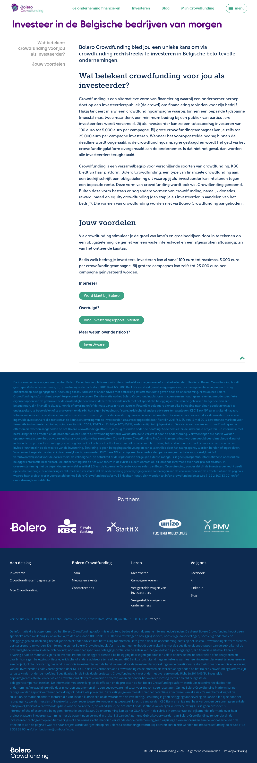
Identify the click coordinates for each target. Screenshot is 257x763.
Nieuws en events (84, 580)
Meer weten (139, 573)
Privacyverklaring (235, 751)
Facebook (198, 573)
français (155, 619)
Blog (166, 8)
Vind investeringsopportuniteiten (111, 320)
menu (237, 8)
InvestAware (94, 344)
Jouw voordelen (48, 64)
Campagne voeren (144, 580)
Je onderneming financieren (96, 8)
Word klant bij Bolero (102, 295)
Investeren (141, 8)
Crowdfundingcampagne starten (33, 580)
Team (76, 573)
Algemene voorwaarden (204, 751)
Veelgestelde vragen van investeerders (148, 590)
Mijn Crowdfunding (197, 8)
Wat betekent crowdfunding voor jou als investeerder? (41, 48)
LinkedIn (197, 588)
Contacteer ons (83, 588)
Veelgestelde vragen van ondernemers (148, 602)
